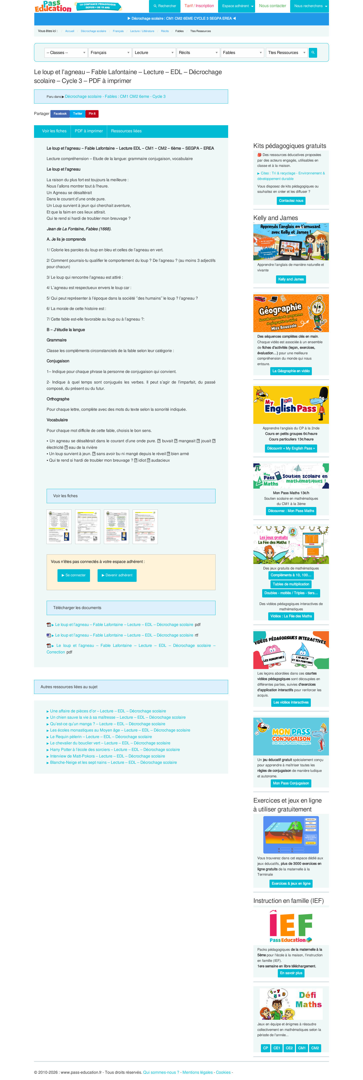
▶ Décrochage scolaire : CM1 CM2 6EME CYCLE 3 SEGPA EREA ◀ (182, 18)
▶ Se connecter (74, 575)
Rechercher (164, 5)
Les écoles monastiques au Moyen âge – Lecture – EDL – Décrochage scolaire (120, 730)
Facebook (60, 113)
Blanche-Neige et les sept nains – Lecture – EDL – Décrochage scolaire (113, 762)
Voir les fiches (54, 131)
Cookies (223, 1072)
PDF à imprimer (89, 131)
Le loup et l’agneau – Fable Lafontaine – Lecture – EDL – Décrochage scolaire (124, 625)
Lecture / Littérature (142, 31)
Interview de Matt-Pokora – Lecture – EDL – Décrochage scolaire (107, 756)
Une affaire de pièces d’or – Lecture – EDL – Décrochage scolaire (108, 711)
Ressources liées (126, 131)
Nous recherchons (308, 6)
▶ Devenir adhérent (117, 575)
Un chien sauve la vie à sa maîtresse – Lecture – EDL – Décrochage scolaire (118, 717)
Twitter (77, 113)
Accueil (69, 31)
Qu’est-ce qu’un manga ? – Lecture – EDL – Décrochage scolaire (107, 724)
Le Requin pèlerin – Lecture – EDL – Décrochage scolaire (101, 737)
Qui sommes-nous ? (161, 1072)
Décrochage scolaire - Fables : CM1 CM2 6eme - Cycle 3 (115, 96)
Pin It (92, 113)
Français (118, 31)
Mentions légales (198, 1072)
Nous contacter (272, 6)
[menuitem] (164, 6)
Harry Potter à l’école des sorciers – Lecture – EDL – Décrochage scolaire (115, 750)
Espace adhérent (235, 6)
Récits (165, 31)
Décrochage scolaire (93, 31)
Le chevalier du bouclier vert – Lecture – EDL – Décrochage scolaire (110, 743)
